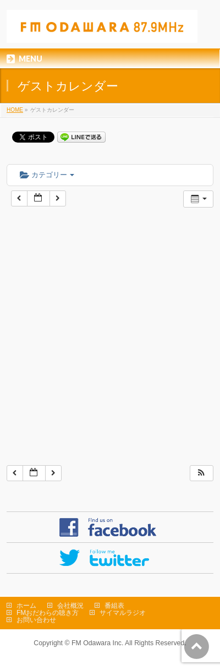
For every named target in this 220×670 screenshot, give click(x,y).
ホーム (26, 605)
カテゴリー (47, 175)
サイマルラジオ (123, 613)
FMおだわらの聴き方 (47, 613)
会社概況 (70, 605)
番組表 (114, 605)
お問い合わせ (36, 620)
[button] (201, 473)
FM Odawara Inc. (97, 643)
